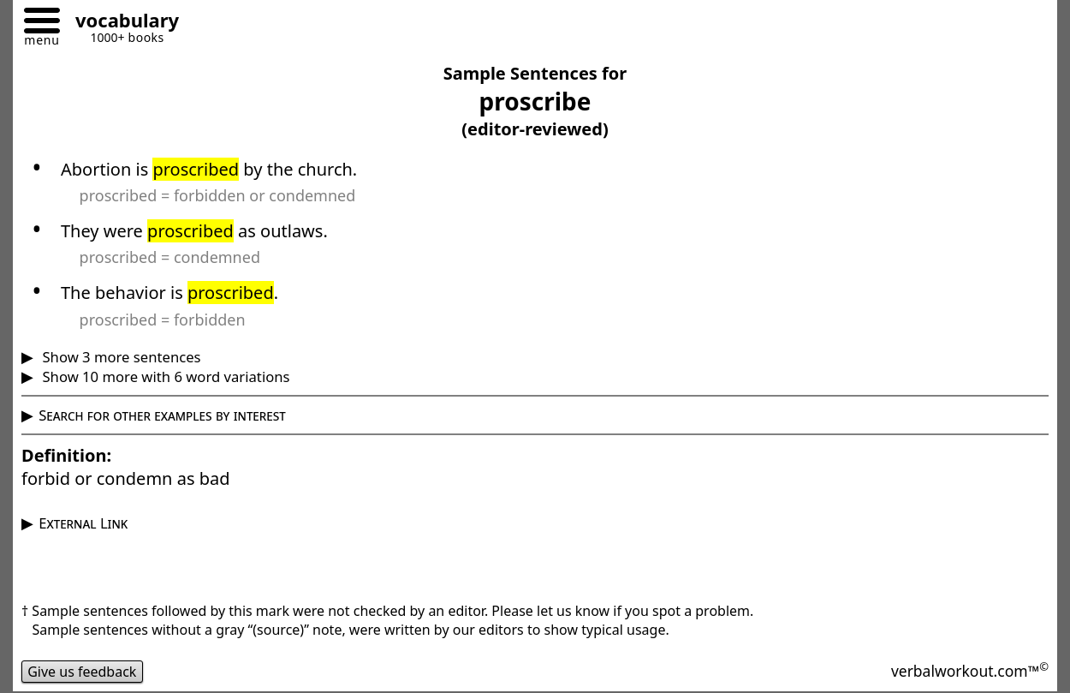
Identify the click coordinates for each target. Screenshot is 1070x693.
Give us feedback (82, 671)
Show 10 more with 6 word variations (164, 376)
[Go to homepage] (120, 22)
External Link (83, 523)
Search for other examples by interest (162, 415)
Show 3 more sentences (119, 357)
